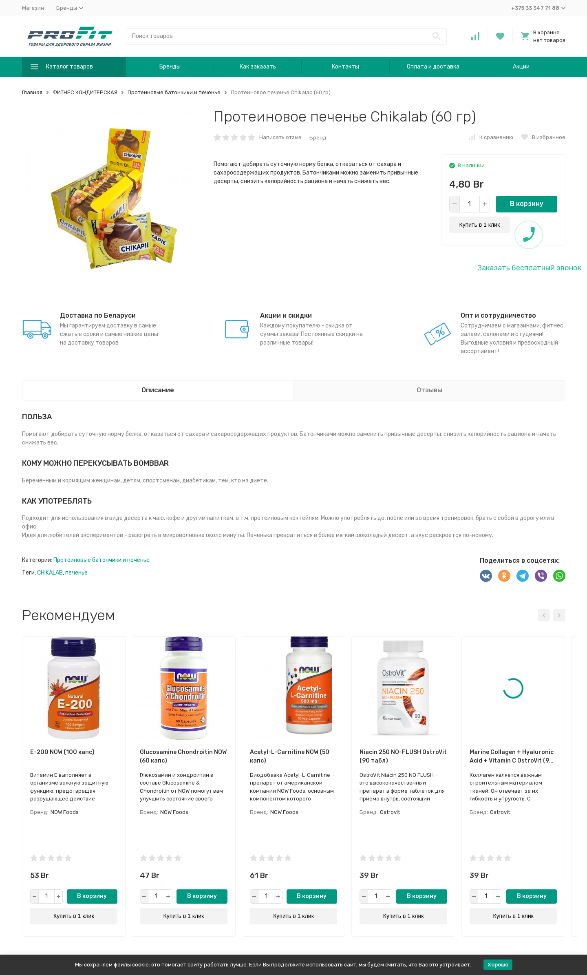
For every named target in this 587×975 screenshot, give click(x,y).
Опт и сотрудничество (498, 315)
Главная (32, 92)
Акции (521, 66)
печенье (76, 572)
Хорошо (498, 965)
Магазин (33, 8)
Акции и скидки (286, 315)
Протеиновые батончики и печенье (174, 92)
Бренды (170, 66)
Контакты (345, 66)
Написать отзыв (280, 137)
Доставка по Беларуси (98, 315)
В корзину (526, 204)
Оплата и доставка (433, 66)
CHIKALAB (50, 572)
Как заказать (258, 66)
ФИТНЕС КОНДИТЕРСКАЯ (85, 92)
